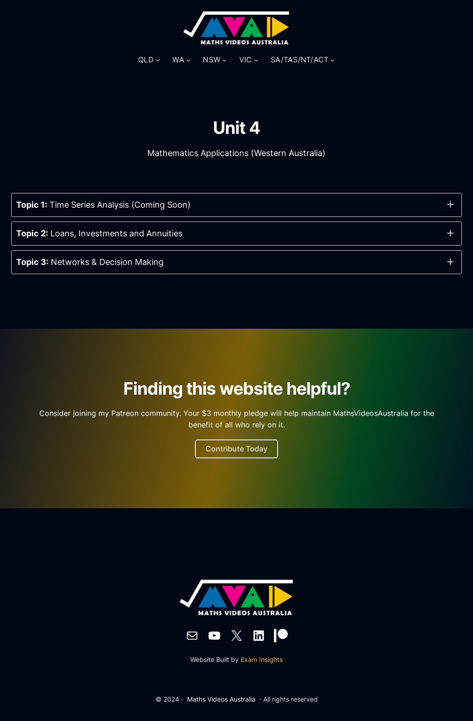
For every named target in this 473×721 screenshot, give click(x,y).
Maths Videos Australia (221, 699)
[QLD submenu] (158, 60)
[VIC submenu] (256, 60)
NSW (211, 59)
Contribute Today (236, 448)
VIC (245, 59)
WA (178, 59)
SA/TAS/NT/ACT (299, 59)
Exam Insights (262, 659)
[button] (236, 204)
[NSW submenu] (224, 60)
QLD (146, 59)
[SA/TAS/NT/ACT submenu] (332, 60)
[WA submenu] (188, 60)
